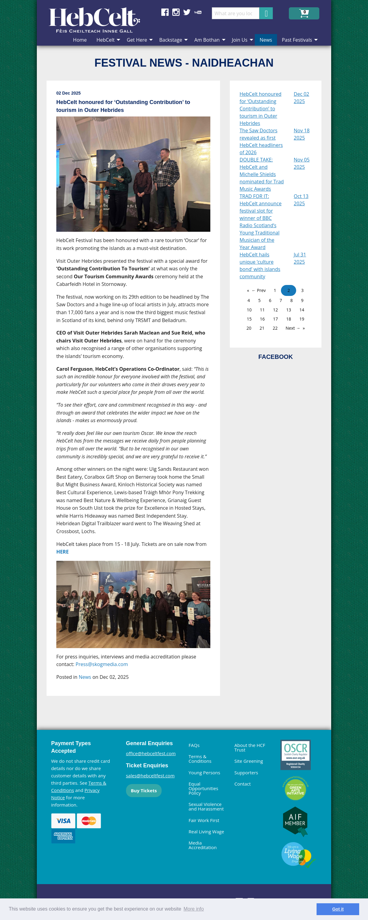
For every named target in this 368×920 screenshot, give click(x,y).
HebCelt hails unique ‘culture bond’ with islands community (260, 265)
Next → (293, 328)
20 (249, 328)
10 (249, 310)
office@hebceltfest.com (151, 753)
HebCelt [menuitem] (105, 39)
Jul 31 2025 (300, 258)
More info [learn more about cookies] (194, 908)
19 (301, 319)
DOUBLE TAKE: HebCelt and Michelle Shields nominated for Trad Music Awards (262, 174)
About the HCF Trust (249, 747)
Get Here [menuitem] (137, 39)
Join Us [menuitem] (239, 39)
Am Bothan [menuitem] (206, 39)
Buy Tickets (144, 790)
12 (275, 310)
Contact (242, 784)
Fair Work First (204, 820)
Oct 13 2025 (301, 200)
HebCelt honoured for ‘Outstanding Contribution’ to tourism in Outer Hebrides (261, 109)
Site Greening (248, 761)
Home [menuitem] (80, 39)
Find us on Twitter (187, 12)
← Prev (258, 290)
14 (301, 310)
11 (262, 310)
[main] (138, 393)
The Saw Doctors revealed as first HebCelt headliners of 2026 (261, 141)
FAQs (194, 745)
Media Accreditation (203, 845)
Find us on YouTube (198, 12)
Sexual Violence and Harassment (206, 806)
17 (275, 319)
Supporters (246, 772)
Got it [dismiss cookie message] (338, 909)
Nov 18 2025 (302, 134)
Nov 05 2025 (302, 163)
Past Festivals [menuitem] (297, 39)
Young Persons (204, 772)
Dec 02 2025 (301, 98)
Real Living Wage (206, 831)
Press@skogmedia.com (101, 664)
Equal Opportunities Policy (203, 788)
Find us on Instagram (176, 12)
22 (275, 328)
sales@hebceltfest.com (150, 775)
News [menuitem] (266, 39)
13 (288, 310)
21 (262, 328)
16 (262, 319)
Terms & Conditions (200, 758)
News (85, 677)
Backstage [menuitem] (170, 39)
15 (249, 319)
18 (288, 319)
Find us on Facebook (165, 12)
